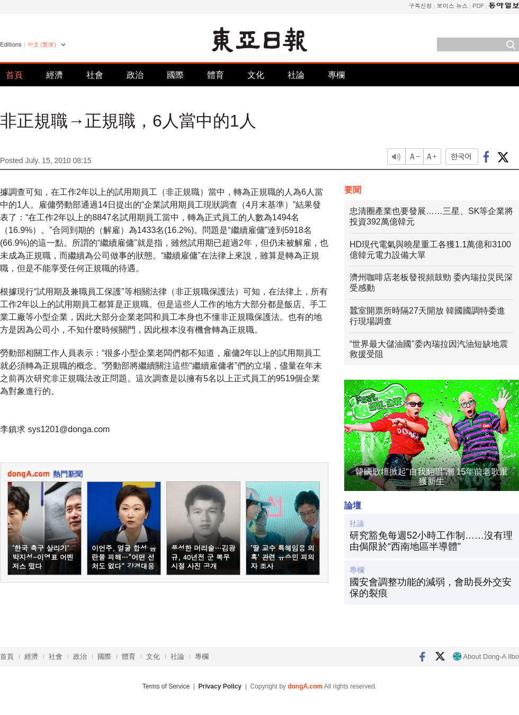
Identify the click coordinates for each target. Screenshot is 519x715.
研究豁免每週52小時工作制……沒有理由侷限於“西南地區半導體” (431, 541)
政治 (135, 74)
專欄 (336, 74)
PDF (478, 6)
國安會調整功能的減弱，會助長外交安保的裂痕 (431, 588)
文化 (255, 74)
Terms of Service (166, 686)
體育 (215, 74)
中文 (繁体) (42, 44)
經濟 (54, 74)
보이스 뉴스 (452, 6)
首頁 (14, 74)
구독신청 (420, 6)
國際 (175, 74)
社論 (296, 74)
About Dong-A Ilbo (486, 656)
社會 (94, 74)
